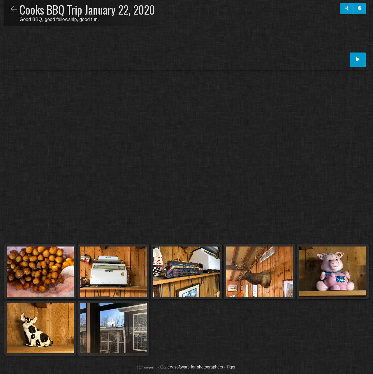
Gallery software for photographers (191, 367)
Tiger (230, 367)
